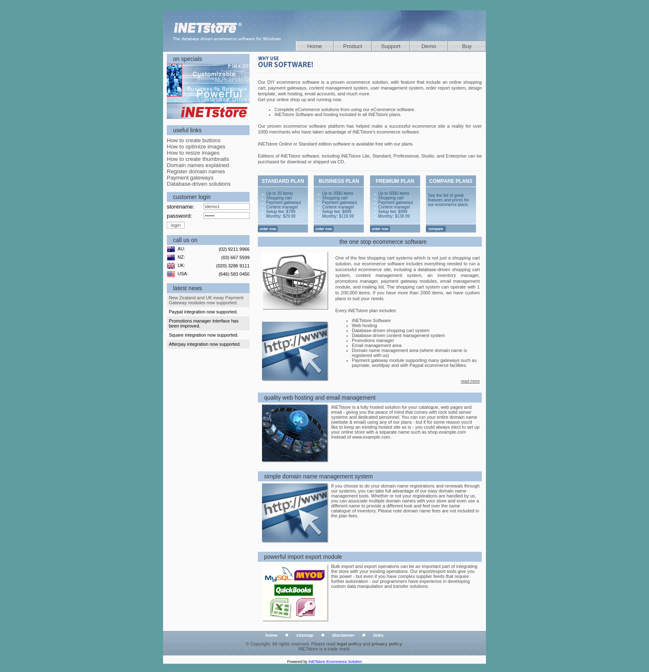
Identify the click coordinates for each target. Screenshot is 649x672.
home (271, 635)
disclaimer (343, 635)
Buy (467, 46)
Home (314, 46)
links (378, 635)
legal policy (349, 643)
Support (391, 46)
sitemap (305, 635)
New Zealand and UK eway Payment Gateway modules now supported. (206, 300)
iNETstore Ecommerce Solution (335, 662)
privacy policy (387, 643)
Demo (428, 46)
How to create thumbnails (198, 159)
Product (352, 46)
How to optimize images (196, 146)
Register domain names (196, 171)
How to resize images (193, 153)
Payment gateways (190, 178)
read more (470, 381)
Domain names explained (198, 165)
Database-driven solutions (199, 184)
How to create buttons (194, 140)
